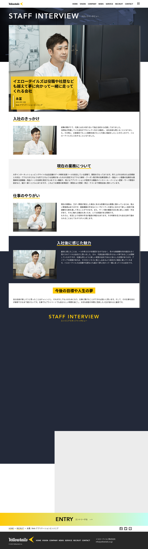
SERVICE (109, 3)
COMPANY (92, 3)
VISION (83, 3)
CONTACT (129, 3)
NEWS (101, 3)
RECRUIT (119, 3)
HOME (75, 3)
